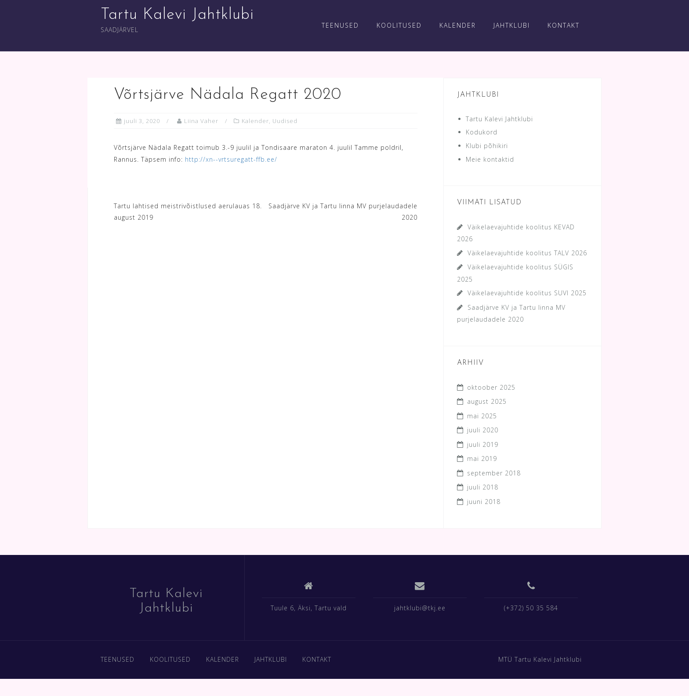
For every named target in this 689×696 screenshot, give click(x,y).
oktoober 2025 (491, 387)
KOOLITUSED (399, 25)
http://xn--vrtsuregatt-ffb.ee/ (231, 159)
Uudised (284, 121)
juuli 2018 (482, 487)
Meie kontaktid (490, 159)
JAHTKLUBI (511, 25)
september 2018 (494, 473)
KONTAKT (564, 25)
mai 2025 (482, 416)
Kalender (255, 121)
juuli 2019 (482, 444)
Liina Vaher (201, 121)
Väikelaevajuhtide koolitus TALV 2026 (527, 253)
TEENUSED (340, 25)
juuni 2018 (483, 501)
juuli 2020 (482, 430)
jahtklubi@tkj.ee (420, 608)
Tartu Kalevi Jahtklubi (177, 15)
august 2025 (487, 401)
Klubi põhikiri (487, 145)
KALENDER (457, 25)
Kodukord (481, 132)
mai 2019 (482, 458)
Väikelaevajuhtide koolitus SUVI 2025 (527, 293)
